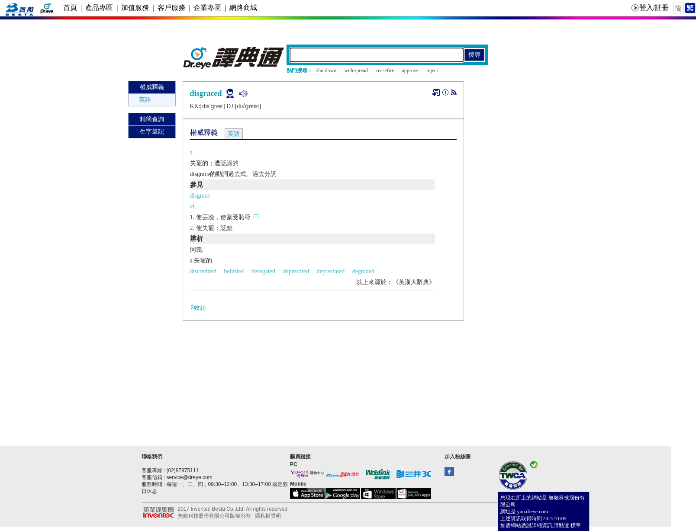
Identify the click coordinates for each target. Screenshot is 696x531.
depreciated (331, 271)
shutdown (326, 70)
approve (410, 70)
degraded (363, 271)
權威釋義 (152, 87)
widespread (356, 70)
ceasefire (385, 70)
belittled (234, 271)
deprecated (296, 271)
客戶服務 (171, 7)
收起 (198, 307)
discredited (203, 271)
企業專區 (207, 7)
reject (432, 70)
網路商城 (243, 7)
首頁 (70, 7)
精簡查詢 (152, 119)
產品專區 (99, 7)
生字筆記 (152, 131)
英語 (145, 99)
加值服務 (135, 7)
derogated (263, 271)
